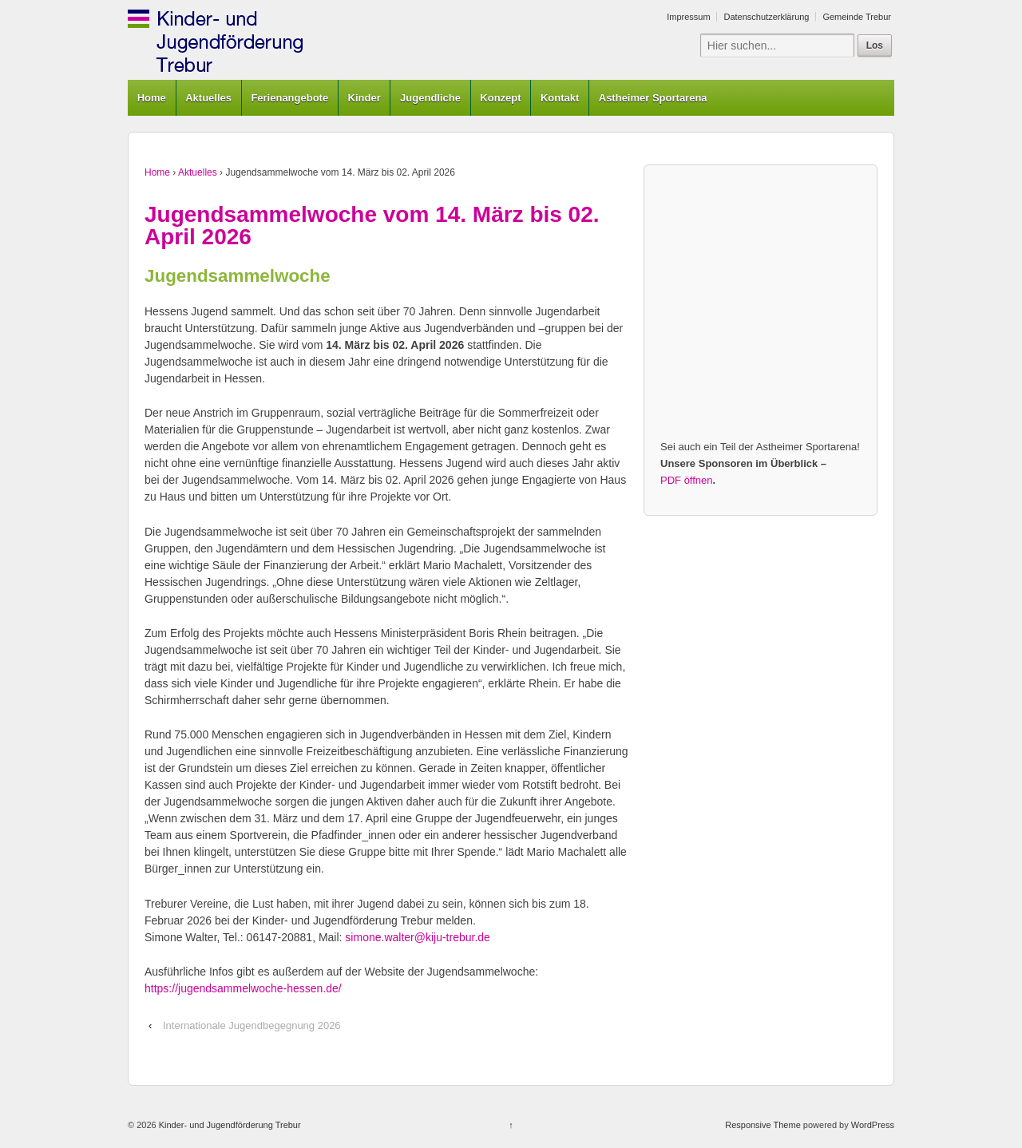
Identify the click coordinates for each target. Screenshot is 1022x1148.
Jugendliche (430, 98)
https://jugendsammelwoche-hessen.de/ (243, 988)
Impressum (688, 17)
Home (151, 98)
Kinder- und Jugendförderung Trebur (228, 1125)
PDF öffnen (686, 480)
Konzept (500, 98)
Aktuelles (208, 98)
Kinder (364, 98)
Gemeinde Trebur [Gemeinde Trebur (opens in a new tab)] (856, 17)
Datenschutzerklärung (766, 17)
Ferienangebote (289, 98)
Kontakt (560, 98)
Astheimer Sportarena (653, 98)
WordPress (872, 1125)
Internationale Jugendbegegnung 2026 (252, 1025)
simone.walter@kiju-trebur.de (417, 937)
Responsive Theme (763, 1125)
